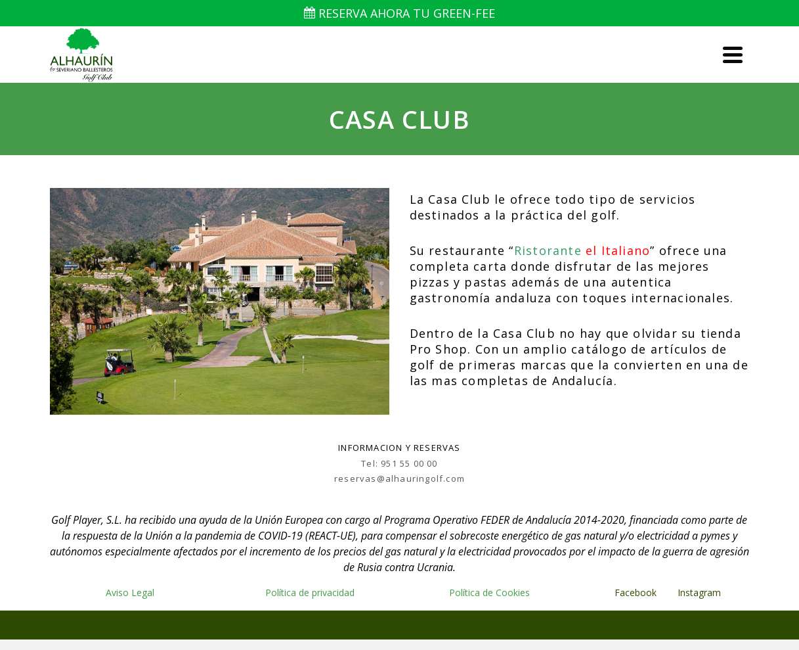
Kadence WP (478, 625)
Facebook (636, 592)
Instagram (700, 592)
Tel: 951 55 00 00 (399, 463)
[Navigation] (732, 54)
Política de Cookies (489, 592)
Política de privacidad (310, 592)
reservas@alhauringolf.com (399, 478)
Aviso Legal (130, 592)
